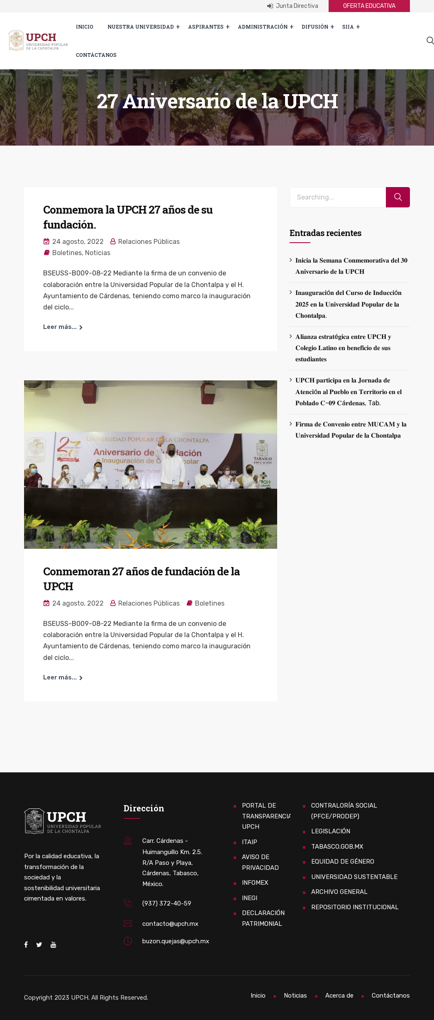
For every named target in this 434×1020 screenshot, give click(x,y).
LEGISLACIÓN (330, 831)
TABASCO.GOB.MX (337, 846)
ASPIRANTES (206, 26)
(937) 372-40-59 (166, 903)
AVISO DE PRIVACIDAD (260, 862)
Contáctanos (96, 54)
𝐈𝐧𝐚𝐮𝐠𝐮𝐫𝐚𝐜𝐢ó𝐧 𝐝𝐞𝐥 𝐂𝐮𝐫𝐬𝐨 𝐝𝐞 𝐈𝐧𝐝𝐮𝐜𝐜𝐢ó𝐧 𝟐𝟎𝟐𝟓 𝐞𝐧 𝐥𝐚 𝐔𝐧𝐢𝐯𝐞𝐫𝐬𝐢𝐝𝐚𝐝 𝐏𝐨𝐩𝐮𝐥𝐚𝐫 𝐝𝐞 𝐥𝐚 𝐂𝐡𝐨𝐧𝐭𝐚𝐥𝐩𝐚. (348, 304)
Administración (263, 26)
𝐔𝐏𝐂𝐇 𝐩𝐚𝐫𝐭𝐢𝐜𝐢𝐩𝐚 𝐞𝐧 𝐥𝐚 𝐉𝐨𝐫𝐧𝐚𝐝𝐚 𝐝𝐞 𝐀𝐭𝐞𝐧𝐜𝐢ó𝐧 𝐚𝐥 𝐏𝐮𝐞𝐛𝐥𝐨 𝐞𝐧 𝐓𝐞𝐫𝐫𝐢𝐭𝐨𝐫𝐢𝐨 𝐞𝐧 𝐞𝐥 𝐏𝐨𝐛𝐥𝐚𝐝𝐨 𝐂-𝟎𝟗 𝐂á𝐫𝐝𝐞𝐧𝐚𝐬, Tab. (348, 391)
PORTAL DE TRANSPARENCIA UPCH (267, 816)
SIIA (348, 26)
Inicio (84, 26)
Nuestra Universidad (140, 26)
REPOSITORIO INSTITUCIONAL (355, 907)
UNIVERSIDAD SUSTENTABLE (354, 877)
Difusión (315, 26)
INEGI (249, 898)
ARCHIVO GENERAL (339, 892)
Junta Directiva (292, 6)
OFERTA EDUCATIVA (369, 6)
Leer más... (60, 327)
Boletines (67, 253)
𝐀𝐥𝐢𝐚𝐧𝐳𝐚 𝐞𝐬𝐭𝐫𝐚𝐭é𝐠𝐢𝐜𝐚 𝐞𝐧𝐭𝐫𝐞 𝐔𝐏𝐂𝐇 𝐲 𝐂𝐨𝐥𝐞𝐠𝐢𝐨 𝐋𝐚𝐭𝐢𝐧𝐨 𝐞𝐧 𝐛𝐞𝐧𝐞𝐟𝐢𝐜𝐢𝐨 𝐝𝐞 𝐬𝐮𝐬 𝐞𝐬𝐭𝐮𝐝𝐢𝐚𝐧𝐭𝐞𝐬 (343, 348)
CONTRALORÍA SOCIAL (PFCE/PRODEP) (344, 811)
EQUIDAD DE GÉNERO (342, 861)
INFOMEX (255, 882)
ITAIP (249, 842)
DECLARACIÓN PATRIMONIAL (263, 918)
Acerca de (339, 995)
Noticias (97, 253)
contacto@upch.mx (170, 923)
